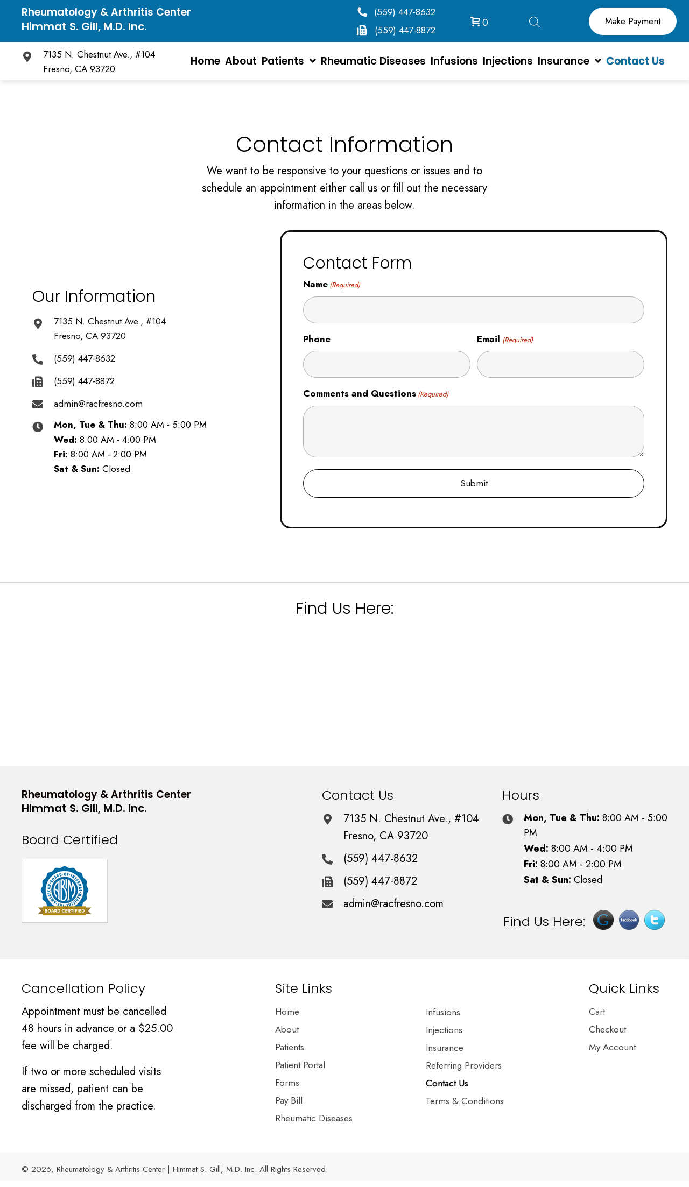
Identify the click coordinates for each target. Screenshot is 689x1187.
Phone (317, 339)
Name (331, 284)
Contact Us (447, 1084)
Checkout (607, 1030)
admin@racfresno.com (98, 403)
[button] (396, 11)
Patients (289, 1048)
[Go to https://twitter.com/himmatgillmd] (654, 924)
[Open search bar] (534, 20)
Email (504, 339)
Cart (597, 1012)
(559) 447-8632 (84, 358)
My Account (612, 1048)
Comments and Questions (375, 393)
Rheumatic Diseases (314, 1119)
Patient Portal (300, 1066)
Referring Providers (464, 1066)
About (287, 1030)
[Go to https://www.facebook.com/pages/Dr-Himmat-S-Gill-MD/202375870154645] (629, 924)
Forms (287, 1083)
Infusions (443, 1013)
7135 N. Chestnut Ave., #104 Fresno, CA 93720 (411, 827)
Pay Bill (289, 1101)
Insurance (444, 1048)
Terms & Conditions (465, 1102)
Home (287, 1012)
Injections (444, 1031)
